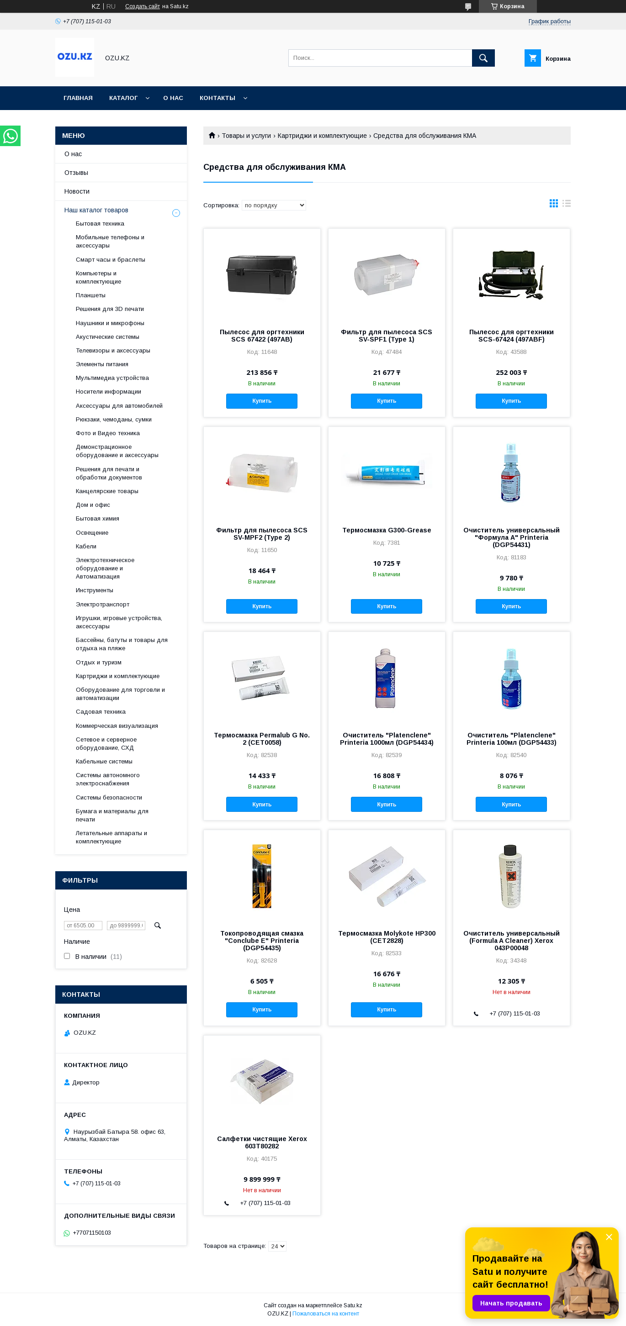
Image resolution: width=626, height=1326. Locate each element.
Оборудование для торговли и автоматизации (120, 693)
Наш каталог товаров (96, 210)
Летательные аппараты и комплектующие (111, 837)
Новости (77, 191)
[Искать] (483, 58)
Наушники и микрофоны (110, 323)
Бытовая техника (100, 223)
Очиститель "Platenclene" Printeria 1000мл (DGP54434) (387, 738)
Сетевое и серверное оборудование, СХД (106, 743)
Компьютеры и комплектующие (98, 277)
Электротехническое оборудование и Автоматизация (105, 568)
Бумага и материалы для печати (112, 815)
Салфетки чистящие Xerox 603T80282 (262, 1142)
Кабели (86, 546)
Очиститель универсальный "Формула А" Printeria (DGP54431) (511, 537)
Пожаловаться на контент (325, 1313)
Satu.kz (353, 1305)
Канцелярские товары (107, 491)
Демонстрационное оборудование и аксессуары (117, 450)
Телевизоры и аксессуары (113, 350)
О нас (173, 98)
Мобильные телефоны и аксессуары (110, 241)
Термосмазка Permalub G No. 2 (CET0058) (262, 738)
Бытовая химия (97, 518)
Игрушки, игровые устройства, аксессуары (119, 622)
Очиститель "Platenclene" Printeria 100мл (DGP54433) (512, 738)
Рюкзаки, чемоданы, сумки (114, 419)
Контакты (217, 98)
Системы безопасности (109, 797)
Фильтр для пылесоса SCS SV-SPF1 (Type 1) (386, 335)
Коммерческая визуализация (117, 725)
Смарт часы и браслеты (110, 259)
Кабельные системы (104, 761)
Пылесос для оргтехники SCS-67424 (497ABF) (511, 335)
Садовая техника (101, 711)
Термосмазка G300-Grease (386, 530)
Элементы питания (102, 364)
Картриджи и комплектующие (322, 135)
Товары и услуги (246, 135)
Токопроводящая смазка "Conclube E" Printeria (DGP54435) (261, 941)
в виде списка (566, 205)
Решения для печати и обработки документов (109, 473)
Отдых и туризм (99, 662)
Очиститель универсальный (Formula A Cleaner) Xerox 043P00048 (511, 941)
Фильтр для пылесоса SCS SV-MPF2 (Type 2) (262, 533)
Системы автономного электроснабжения (108, 779)
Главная (78, 98)
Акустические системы (107, 336)
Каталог (123, 98)
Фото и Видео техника (108, 433)
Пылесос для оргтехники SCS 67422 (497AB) (262, 335)
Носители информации (108, 391)
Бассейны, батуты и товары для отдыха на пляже (122, 644)
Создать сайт (142, 6)
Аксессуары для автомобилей (119, 405)
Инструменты (94, 590)
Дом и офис (93, 504)
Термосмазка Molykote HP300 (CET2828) (386, 937)
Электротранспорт (102, 604)
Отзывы (76, 172)
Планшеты (91, 295)
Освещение (92, 532)
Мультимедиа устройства (112, 377)
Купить (261, 401)
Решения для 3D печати (110, 308)
